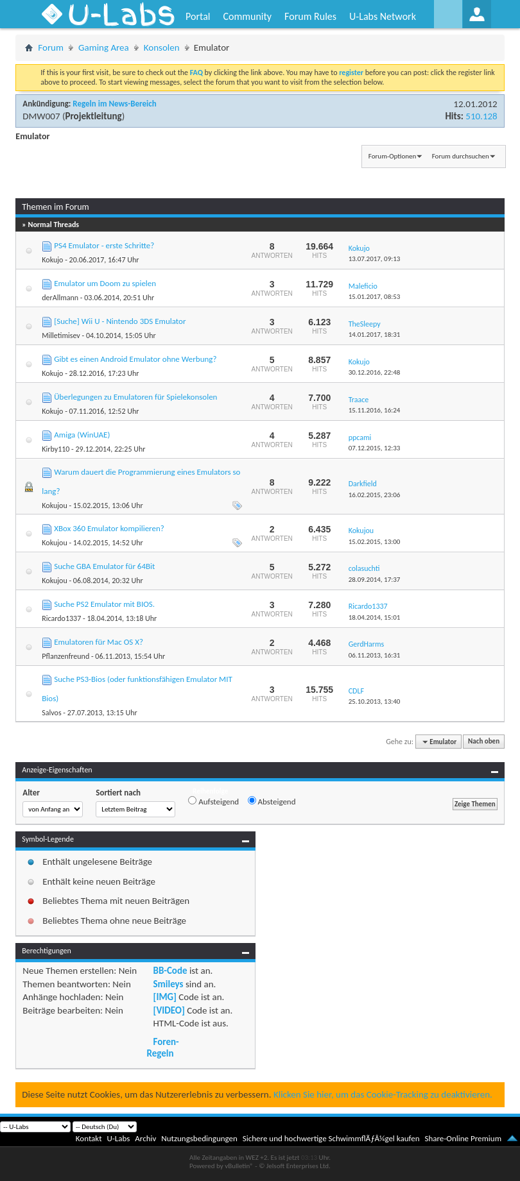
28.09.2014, (375, 579)
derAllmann (60, 297)
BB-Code (170, 970)
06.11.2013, (375, 655)
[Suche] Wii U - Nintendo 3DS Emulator (120, 321)
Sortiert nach (118, 792)
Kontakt (89, 1138)
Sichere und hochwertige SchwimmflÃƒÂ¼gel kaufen (331, 1138)
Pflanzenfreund (65, 656)
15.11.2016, (375, 410)
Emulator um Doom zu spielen (105, 283)
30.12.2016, (375, 372)
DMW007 (41, 116)
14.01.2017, (375, 334)
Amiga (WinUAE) (82, 434)
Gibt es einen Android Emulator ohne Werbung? (135, 359)
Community (247, 16)
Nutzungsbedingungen (199, 1138)
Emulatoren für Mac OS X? (98, 642)
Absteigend (272, 801)
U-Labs (118, 1138)
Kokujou (54, 505)
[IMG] (165, 997)
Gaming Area (103, 47)
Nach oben (483, 742)
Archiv (145, 1138)
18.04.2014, (375, 617)
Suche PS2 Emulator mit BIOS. (104, 604)
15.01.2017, (375, 297)
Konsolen (162, 47)
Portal (198, 16)
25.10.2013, (375, 701)
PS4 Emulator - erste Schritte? (104, 245)
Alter (31, 792)
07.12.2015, (375, 448)
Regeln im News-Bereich (114, 103)
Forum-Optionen (392, 156)
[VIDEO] (169, 1010)
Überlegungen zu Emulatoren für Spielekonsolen (135, 397)
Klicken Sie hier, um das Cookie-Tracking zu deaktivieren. (382, 1094)
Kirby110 (55, 449)
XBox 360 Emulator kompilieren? (109, 528)
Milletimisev (61, 335)
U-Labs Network (382, 16)
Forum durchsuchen (460, 156)
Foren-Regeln (163, 1047)
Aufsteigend (213, 801)
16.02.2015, (375, 495)
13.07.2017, (375, 259)
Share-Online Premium (462, 1138)
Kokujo (52, 259)
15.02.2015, (375, 542)
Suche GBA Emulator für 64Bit (104, 566)
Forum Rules (310, 16)
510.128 (481, 116)
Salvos (51, 712)
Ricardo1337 (61, 618)
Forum (51, 47)
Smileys (168, 984)
